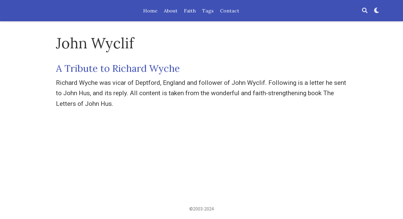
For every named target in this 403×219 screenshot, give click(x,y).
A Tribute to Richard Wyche (118, 68)
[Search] (364, 10)
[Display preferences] (376, 10)
